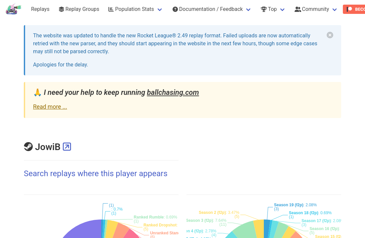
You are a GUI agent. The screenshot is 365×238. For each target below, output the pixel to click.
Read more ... (50, 106)
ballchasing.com (173, 92)
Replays (40, 9)
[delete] (330, 35)
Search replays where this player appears (96, 173)
